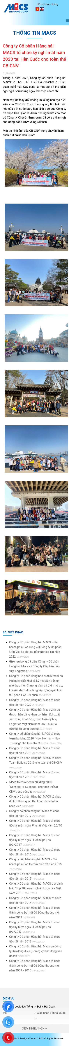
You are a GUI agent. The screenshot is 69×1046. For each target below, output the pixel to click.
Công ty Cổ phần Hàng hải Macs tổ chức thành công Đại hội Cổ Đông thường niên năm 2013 (34, 912)
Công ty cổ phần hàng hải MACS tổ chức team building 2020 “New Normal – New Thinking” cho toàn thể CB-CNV (35, 738)
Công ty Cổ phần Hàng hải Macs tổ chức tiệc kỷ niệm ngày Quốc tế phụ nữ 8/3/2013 (34, 927)
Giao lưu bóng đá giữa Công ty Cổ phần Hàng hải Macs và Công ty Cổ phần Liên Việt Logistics (34, 666)
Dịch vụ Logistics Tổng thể (18, 1009)
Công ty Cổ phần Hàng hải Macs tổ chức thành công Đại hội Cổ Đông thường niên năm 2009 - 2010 (34, 965)
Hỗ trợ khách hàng (47, 4)
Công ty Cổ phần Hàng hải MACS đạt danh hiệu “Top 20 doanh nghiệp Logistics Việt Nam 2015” (36, 888)
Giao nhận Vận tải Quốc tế (50, 1016)
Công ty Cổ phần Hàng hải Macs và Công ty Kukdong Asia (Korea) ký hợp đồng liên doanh (35, 951)
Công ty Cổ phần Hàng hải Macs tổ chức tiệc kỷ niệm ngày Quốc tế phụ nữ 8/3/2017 (34, 839)
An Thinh (37, 1038)
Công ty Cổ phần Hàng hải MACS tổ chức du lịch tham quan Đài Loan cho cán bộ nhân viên (35, 801)
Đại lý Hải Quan (46, 1006)
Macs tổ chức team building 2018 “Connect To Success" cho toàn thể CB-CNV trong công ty (34, 786)
